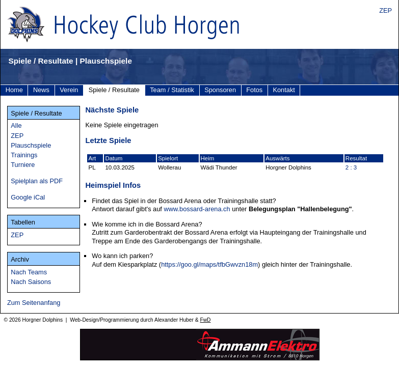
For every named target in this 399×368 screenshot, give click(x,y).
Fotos (254, 90)
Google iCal (28, 197)
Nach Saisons (31, 282)
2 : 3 (351, 167)
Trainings (24, 155)
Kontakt (284, 90)
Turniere (23, 164)
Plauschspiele (31, 145)
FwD (205, 320)
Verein (69, 90)
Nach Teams (29, 272)
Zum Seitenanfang (34, 302)
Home (14, 90)
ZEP (385, 10)
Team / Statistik (172, 90)
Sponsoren (220, 90)
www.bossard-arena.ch (197, 209)
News (41, 90)
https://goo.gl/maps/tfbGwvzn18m (209, 264)
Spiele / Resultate (114, 90)
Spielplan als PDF (37, 181)
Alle (16, 125)
